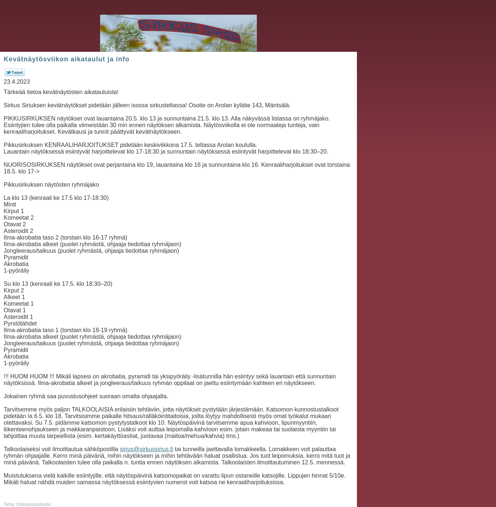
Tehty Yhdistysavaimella (27, 504)
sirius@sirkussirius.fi (146, 449)
